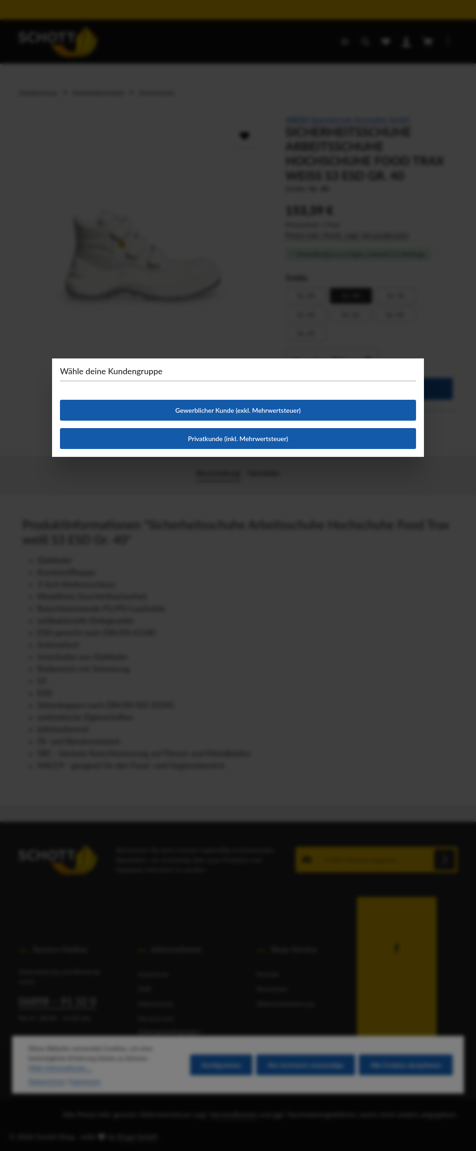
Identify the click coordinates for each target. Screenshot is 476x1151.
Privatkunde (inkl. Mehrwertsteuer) (238, 438)
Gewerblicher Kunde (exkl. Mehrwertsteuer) (238, 410)
